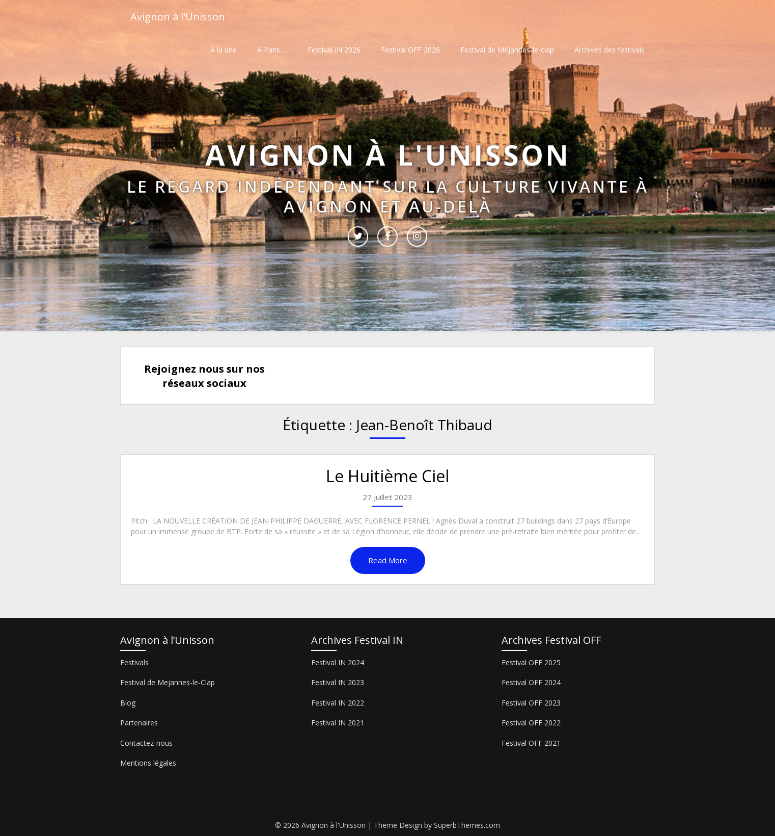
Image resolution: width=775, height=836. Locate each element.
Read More (387, 560)
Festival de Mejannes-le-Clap (167, 682)
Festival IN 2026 (334, 50)
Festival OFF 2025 (531, 662)
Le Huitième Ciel (387, 476)
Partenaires (139, 722)
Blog (127, 703)
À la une (223, 50)
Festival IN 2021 (337, 722)
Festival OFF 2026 (410, 50)
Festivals (134, 662)
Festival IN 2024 (337, 662)
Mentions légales (148, 763)
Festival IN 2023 (337, 682)
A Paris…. (272, 50)
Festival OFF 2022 (531, 722)
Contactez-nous (146, 743)
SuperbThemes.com (467, 825)
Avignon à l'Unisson (177, 16)
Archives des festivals (609, 50)
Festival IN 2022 (337, 703)
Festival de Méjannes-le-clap (507, 50)
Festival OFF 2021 (531, 743)
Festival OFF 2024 (531, 682)
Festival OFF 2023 (531, 703)
